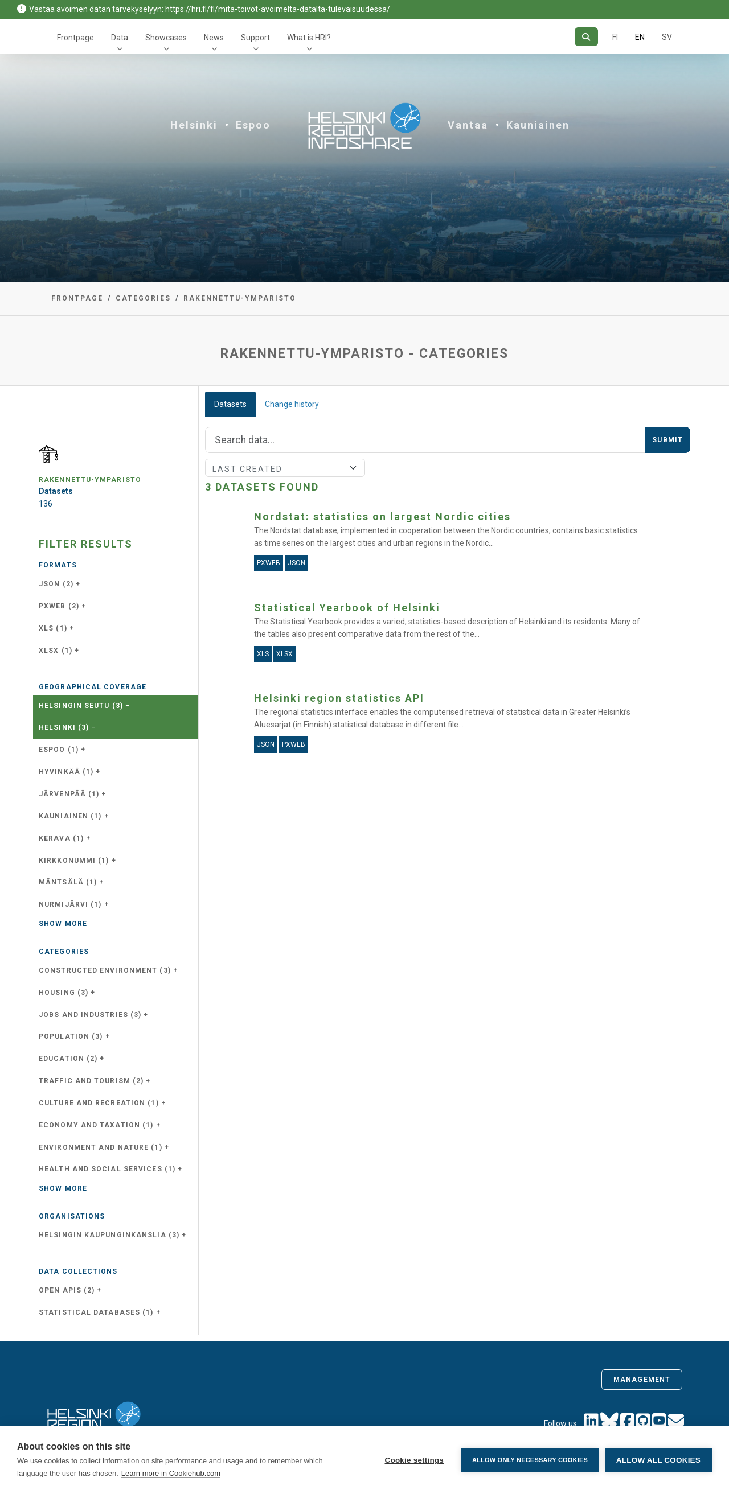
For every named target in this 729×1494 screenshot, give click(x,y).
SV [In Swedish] (667, 37)
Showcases (166, 37)
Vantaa (468, 125)
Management (641, 1380)
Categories (143, 298)
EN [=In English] (640, 37)
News (214, 37)
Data (119, 37)
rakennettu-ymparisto (239, 298)
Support (255, 37)
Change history (292, 404)
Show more (63, 924)
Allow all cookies (658, 1460)
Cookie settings (414, 1460)
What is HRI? (309, 37)
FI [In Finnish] (615, 37)
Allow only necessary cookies (530, 1459)
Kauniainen (538, 125)
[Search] (586, 36)
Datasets (230, 404)
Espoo (253, 125)
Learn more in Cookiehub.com (170, 1473)
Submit (667, 440)
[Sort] (285, 468)
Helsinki (194, 125)
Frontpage (75, 37)
